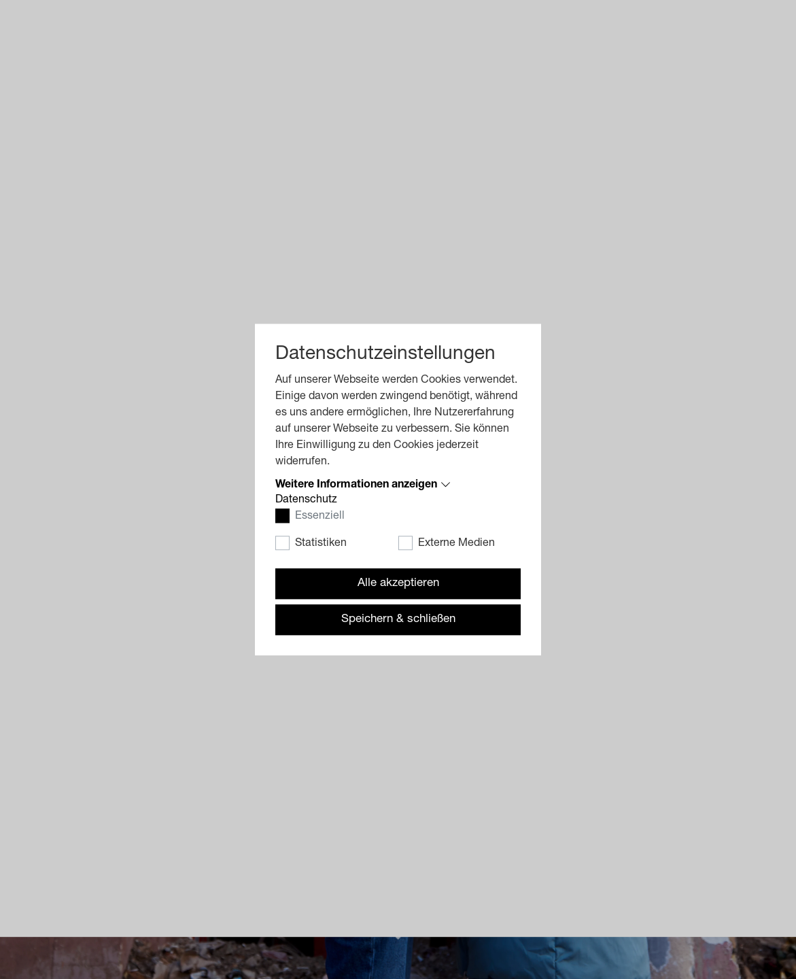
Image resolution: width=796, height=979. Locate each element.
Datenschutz (306, 500)
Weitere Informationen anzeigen (356, 485)
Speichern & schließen (398, 619)
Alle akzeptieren (398, 583)
